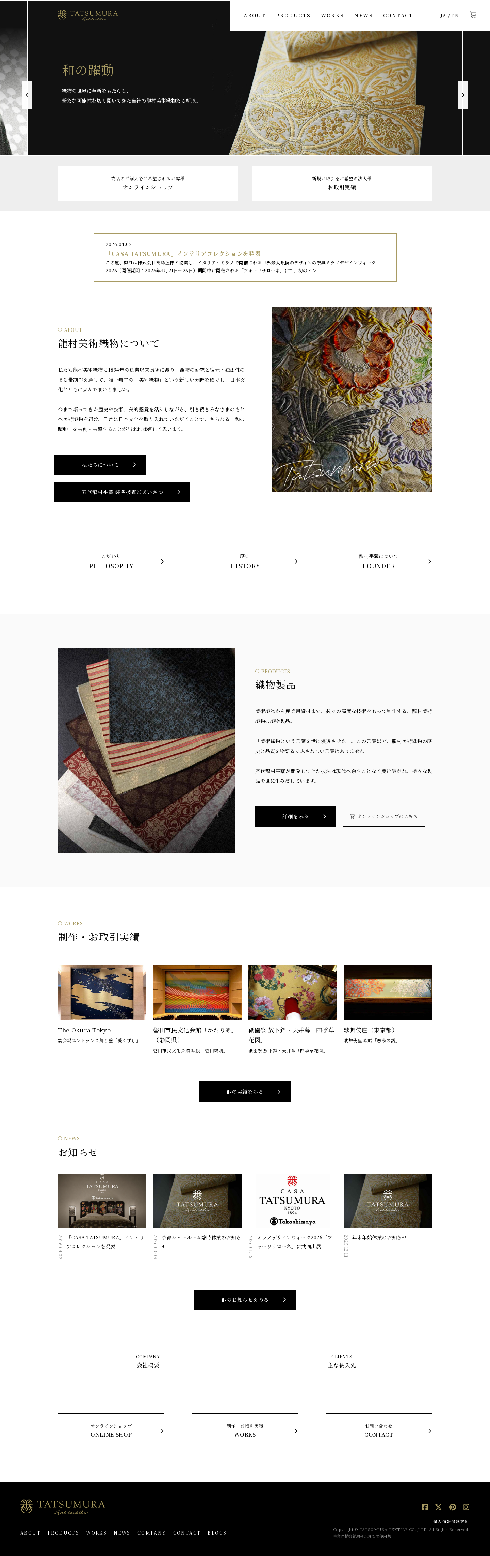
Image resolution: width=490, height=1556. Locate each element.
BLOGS (217, 1532)
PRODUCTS (293, 15)
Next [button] (463, 95)
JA (444, 15)
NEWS (363, 15)
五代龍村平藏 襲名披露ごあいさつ (122, 491)
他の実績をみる (244, 1091)
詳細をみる (295, 816)
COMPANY (151, 1532)
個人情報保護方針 (451, 1521)
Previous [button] (27, 95)
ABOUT (255, 15)
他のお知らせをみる (245, 1299)
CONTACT (398, 15)
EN (455, 15)
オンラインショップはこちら (384, 816)
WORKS (332, 15)
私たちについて (100, 464)
